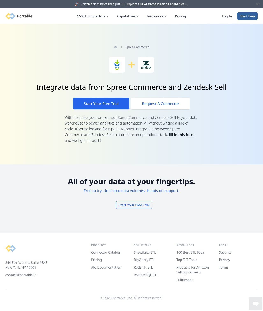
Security (225, 252)
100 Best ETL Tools (190, 252)
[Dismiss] (257, 4)
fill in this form (181, 134)
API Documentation (106, 267)
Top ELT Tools (186, 259)
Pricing (180, 16)
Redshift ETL (143, 267)
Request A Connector (160, 103)
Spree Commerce (137, 47)
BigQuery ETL (144, 259)
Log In (227, 16)
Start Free (247, 16)
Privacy (224, 259)
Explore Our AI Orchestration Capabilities (157, 4)
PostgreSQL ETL (146, 275)
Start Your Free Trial (101, 103)
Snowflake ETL (145, 252)
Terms (223, 267)
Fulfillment (184, 280)
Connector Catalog (105, 252)
